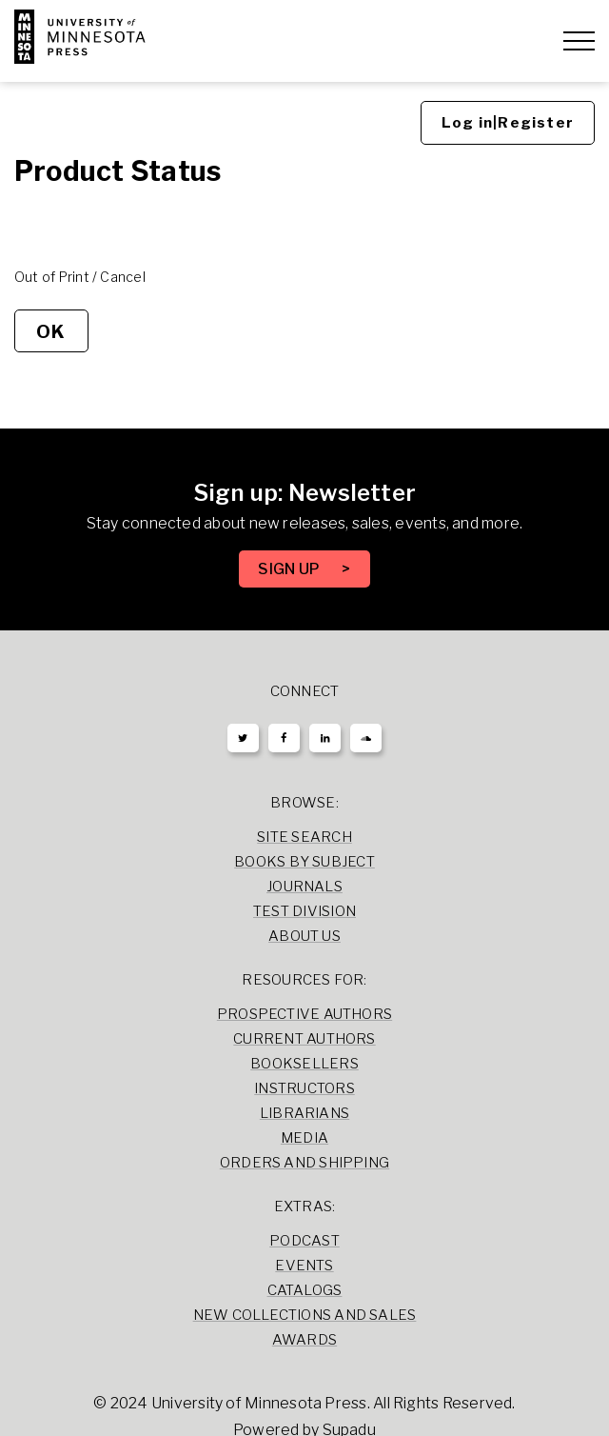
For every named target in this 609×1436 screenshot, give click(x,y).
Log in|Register (508, 122)
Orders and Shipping (304, 1162)
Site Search (304, 837)
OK (51, 331)
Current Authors (304, 1038)
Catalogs (305, 1290)
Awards (304, 1339)
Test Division (304, 911)
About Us (304, 936)
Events (304, 1265)
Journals (304, 886)
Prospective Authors (304, 1014)
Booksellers (304, 1063)
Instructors (304, 1088)
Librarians (304, 1113)
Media (304, 1138)
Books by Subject (304, 861)
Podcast (304, 1240)
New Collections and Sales (305, 1315)
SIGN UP (290, 569)
